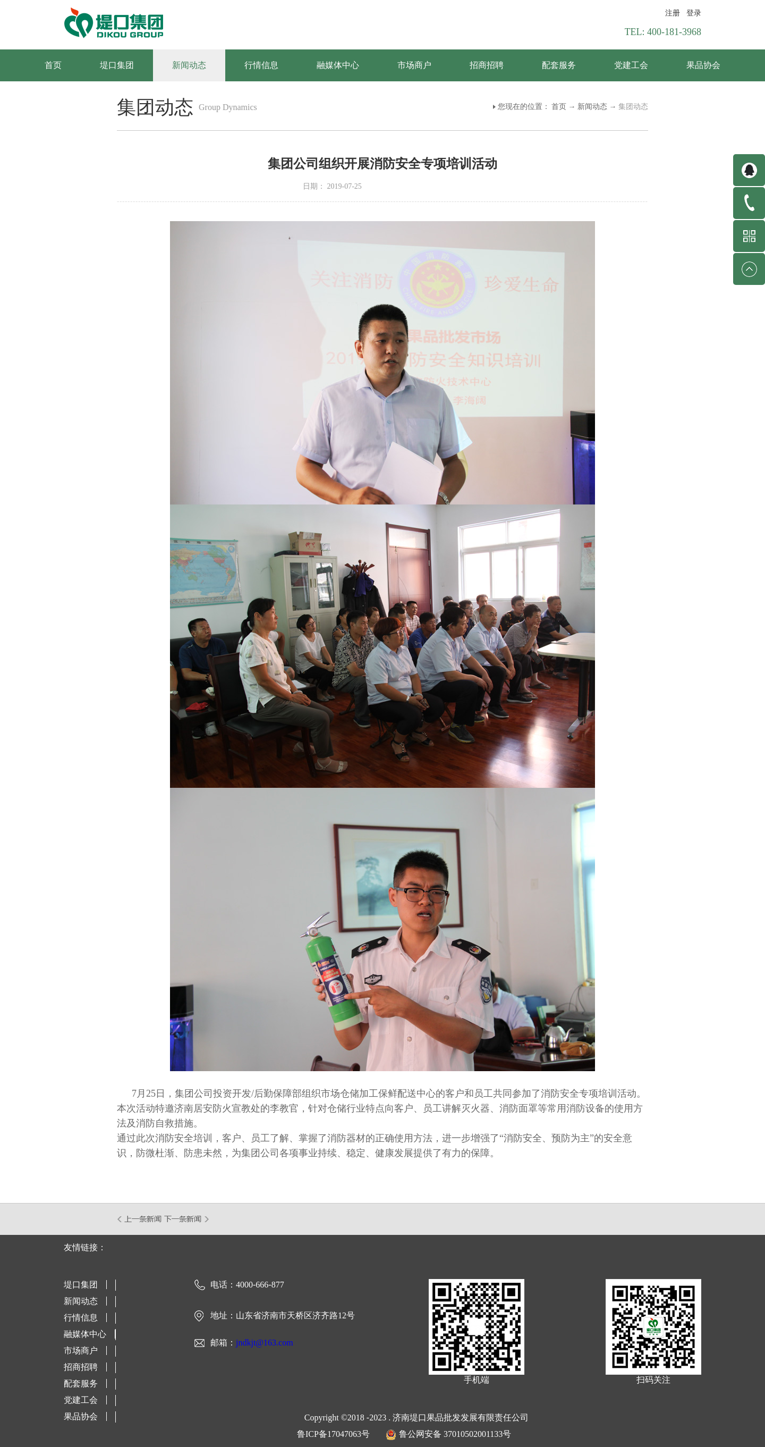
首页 (53, 65)
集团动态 (633, 107)
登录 (693, 13)
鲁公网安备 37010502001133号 (455, 1433)
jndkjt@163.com (264, 1342)
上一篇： (140, 1219)
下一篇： (187, 1219)
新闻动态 (592, 107)
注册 (672, 13)
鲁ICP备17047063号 (333, 1433)
